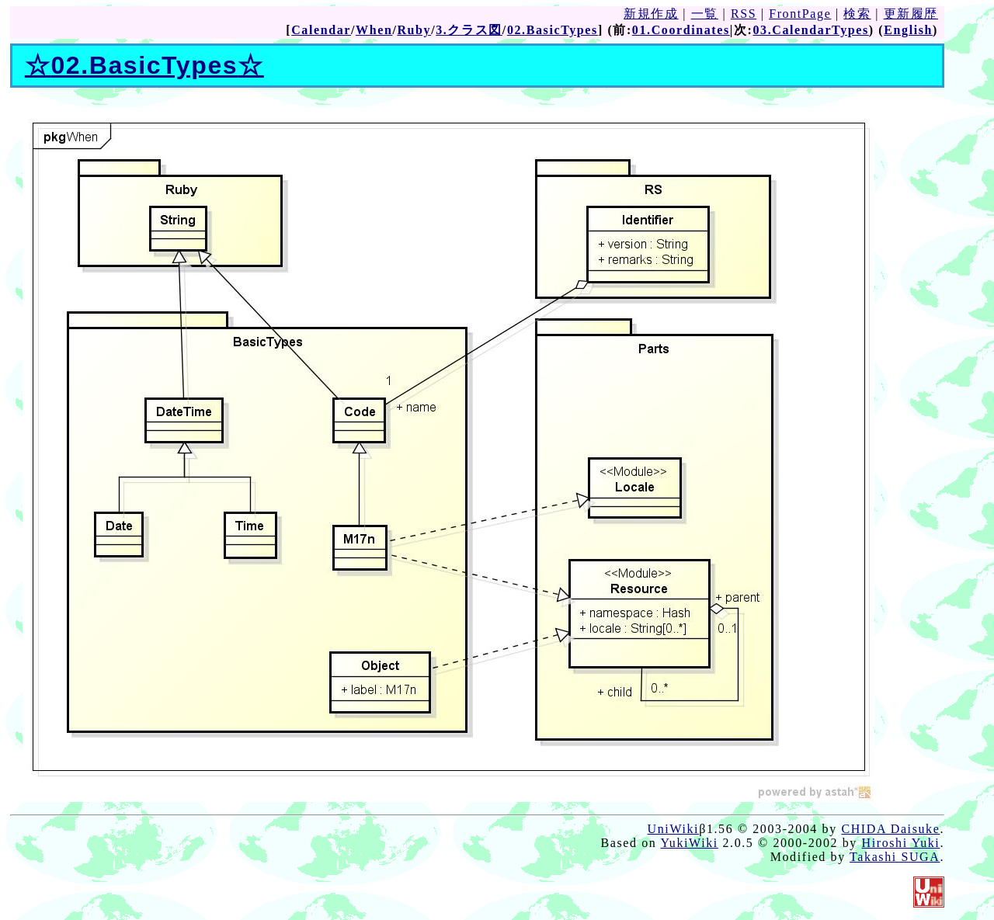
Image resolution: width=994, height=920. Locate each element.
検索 (857, 13)
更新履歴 (911, 13)
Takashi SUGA (895, 856)
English (908, 29)
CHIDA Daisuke (890, 828)
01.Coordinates (681, 29)
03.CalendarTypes (810, 29)
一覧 (704, 13)
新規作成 (651, 13)
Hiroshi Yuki (901, 842)
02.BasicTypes (552, 29)
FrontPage (800, 13)
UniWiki (674, 828)
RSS (743, 13)
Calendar (321, 29)
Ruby (414, 29)
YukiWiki (689, 842)
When (374, 29)
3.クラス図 (469, 29)
